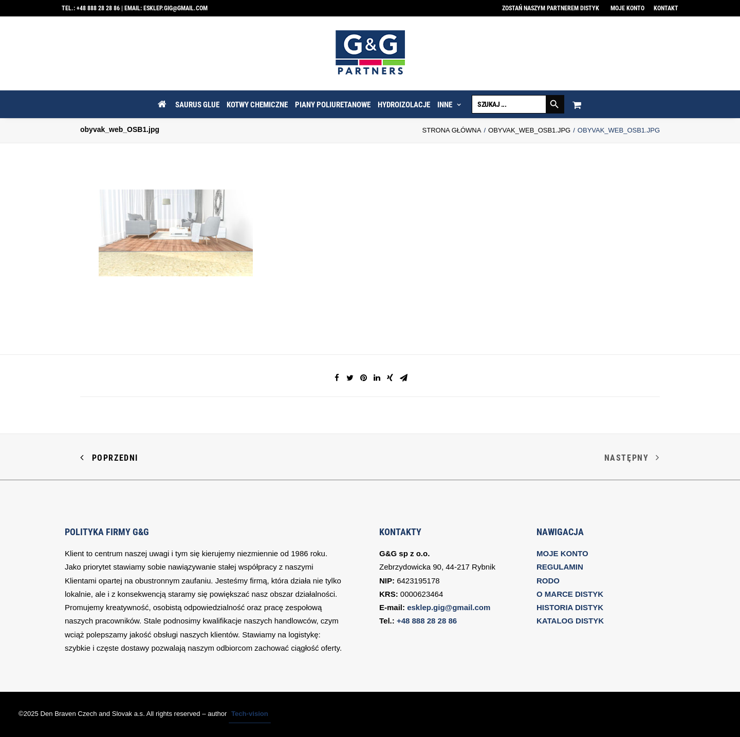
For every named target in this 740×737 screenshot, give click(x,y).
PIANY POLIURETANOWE (333, 104)
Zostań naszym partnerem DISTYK (550, 8)
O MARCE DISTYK (569, 594)
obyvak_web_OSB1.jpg (529, 130)
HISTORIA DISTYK (569, 607)
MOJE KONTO (562, 553)
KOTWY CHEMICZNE (257, 104)
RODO (548, 580)
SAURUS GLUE (197, 104)
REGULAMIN (559, 566)
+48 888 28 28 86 (98, 8)
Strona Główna (452, 130)
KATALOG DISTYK (570, 620)
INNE (449, 104)
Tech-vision (249, 713)
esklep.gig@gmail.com (175, 8)
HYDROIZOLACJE (404, 104)
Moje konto (627, 8)
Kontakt (666, 8)
